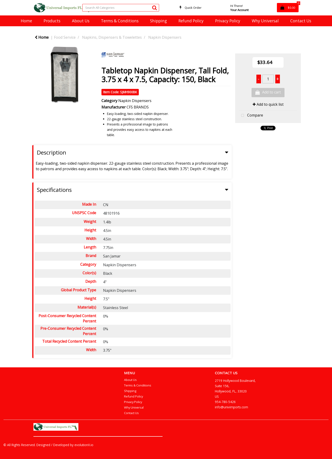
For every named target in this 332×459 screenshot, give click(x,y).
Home (26, 20)
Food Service (65, 37)
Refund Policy (191, 20)
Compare (251, 115)
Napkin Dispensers (164, 37)
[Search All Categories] (120, 8)
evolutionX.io (83, 445)
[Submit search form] (154, 7)
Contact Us (300, 20)
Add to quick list (268, 104)
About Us (80, 20)
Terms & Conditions (120, 20)
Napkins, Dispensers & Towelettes (112, 37)
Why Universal (265, 20)
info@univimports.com (231, 407)
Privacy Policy (227, 20)
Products (52, 20)
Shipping (158, 20)
